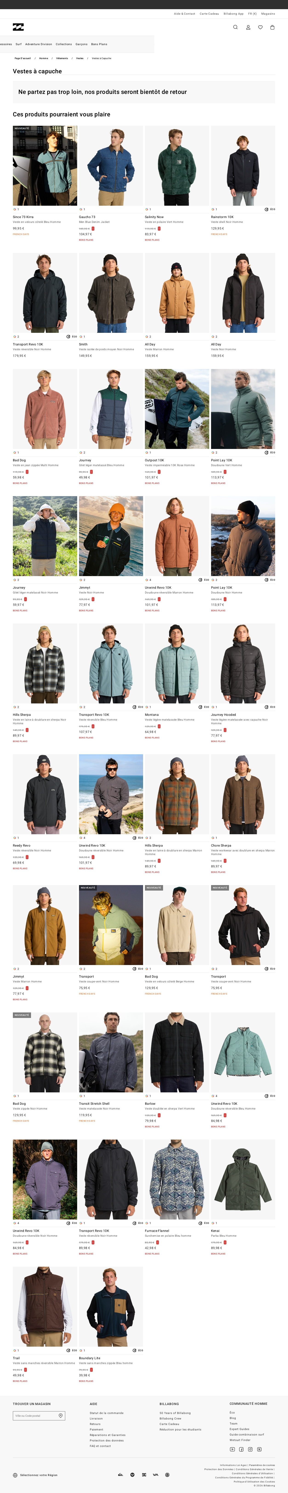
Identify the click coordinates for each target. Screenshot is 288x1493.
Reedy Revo (45, 848)
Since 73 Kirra (45, 220)
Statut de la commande (107, 1413)
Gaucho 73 (111, 220)
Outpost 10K (177, 463)
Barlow (177, 1106)
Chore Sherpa (243, 850)
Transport (111, 979)
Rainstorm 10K (243, 220)
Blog (233, 1418)
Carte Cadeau (209, 14)
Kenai (243, 1233)
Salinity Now (177, 220)
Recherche (235, 27)
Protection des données (107, 1440)
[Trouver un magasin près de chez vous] (60, 1415)
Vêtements (62, 58)
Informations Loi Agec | (234, 1465)
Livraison (96, 1418)
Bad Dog (45, 463)
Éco (232, 1413)
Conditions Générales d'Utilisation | (253, 1473)
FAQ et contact (100, 1446)
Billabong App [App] (234, 14)
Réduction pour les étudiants (180, 1429)
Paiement (97, 1429)
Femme (68, 27)
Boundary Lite (111, 1361)
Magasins (268, 14)
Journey (111, 463)
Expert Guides (240, 1429)
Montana (177, 717)
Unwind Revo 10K (177, 590)
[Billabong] (18, 27)
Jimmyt (111, 590)
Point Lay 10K (243, 463)
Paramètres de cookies (262, 1465)
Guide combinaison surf (247, 1435)
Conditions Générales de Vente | (255, 1469)
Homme (41, 27)
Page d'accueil (23, 58)
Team (234, 1424)
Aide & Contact (184, 14)
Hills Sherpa (45, 719)
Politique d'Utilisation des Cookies (254, 1481)
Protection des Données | (220, 1469)
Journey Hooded (243, 719)
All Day (177, 347)
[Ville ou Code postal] (39, 1415)
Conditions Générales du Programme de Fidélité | (245, 1477)
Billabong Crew (170, 1418)
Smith (111, 347)
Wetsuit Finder (240, 1440)
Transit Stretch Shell (111, 1106)
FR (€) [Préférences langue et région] (252, 14)
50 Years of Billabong (175, 1413)
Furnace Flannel (177, 1233)
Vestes (79, 58)
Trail (45, 1361)
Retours (95, 1424)
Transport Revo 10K (45, 347)
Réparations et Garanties (108, 1435)
